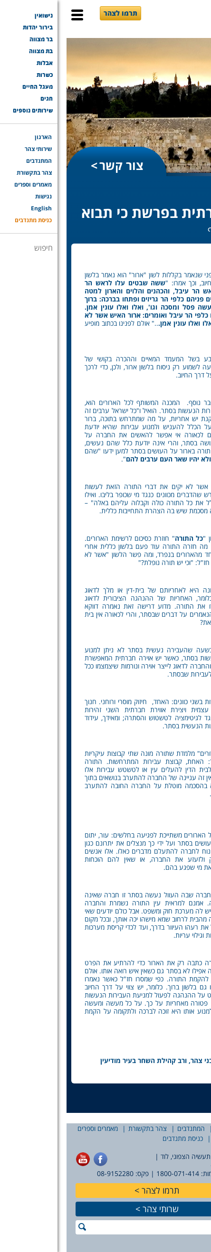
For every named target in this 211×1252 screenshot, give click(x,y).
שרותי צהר (94, 1208)
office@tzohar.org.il (175, 1164)
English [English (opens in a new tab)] (158, 1138)
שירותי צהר (164, 1128)
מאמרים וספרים (31, 1128)
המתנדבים (124, 1128)
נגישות (189, 1138)
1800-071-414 (111, 1173)
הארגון (197, 1128)
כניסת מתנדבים (116, 1138)
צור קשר (55, 165)
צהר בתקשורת (81, 1128)
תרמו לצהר (54, 13)
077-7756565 (186, 1173)
